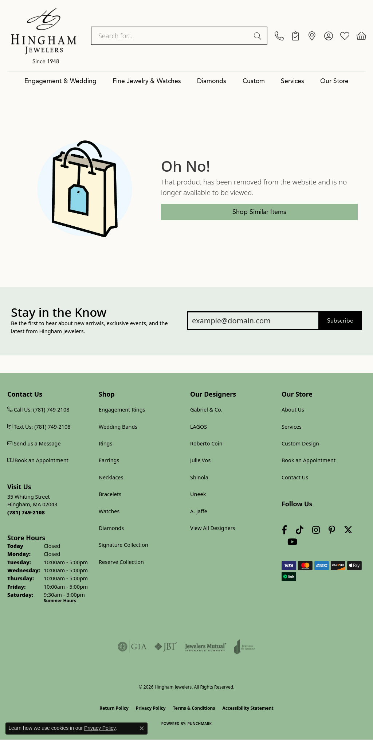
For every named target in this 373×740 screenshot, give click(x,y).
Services (292, 81)
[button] (328, 35)
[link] (279, 35)
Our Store (334, 81)
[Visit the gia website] (132, 647)
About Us (293, 409)
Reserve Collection (121, 561)
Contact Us (295, 477)
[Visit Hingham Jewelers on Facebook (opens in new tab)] (284, 529)
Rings (105, 443)
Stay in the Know (58, 312)
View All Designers (212, 528)
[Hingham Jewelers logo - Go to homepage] (44, 35)
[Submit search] (258, 35)
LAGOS (198, 426)
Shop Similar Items (259, 212)
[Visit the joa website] (244, 647)
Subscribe (340, 320)
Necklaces (111, 477)
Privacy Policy (151, 708)
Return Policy (114, 708)
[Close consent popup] (142, 728)
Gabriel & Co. (206, 409)
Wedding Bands (118, 426)
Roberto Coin (206, 443)
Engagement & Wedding (60, 81)
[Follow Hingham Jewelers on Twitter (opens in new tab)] (348, 529)
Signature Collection (123, 544)
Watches (109, 511)
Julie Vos (200, 460)
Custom (254, 81)
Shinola (199, 477)
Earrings (109, 460)
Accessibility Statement (247, 708)
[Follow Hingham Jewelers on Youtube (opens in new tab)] (292, 541)
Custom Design (300, 443)
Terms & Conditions (194, 708)
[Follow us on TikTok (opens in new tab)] (299, 529)
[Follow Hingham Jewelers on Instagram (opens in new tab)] (316, 529)
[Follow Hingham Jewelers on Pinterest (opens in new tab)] (332, 529)
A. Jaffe (198, 511)
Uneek (198, 494)
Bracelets (110, 494)
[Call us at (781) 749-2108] (26, 512)
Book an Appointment (308, 460)
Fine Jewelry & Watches (147, 81)
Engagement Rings (122, 409)
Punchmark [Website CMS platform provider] (200, 723)
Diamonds (211, 81)
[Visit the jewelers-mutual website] (206, 647)
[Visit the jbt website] (165, 647)
